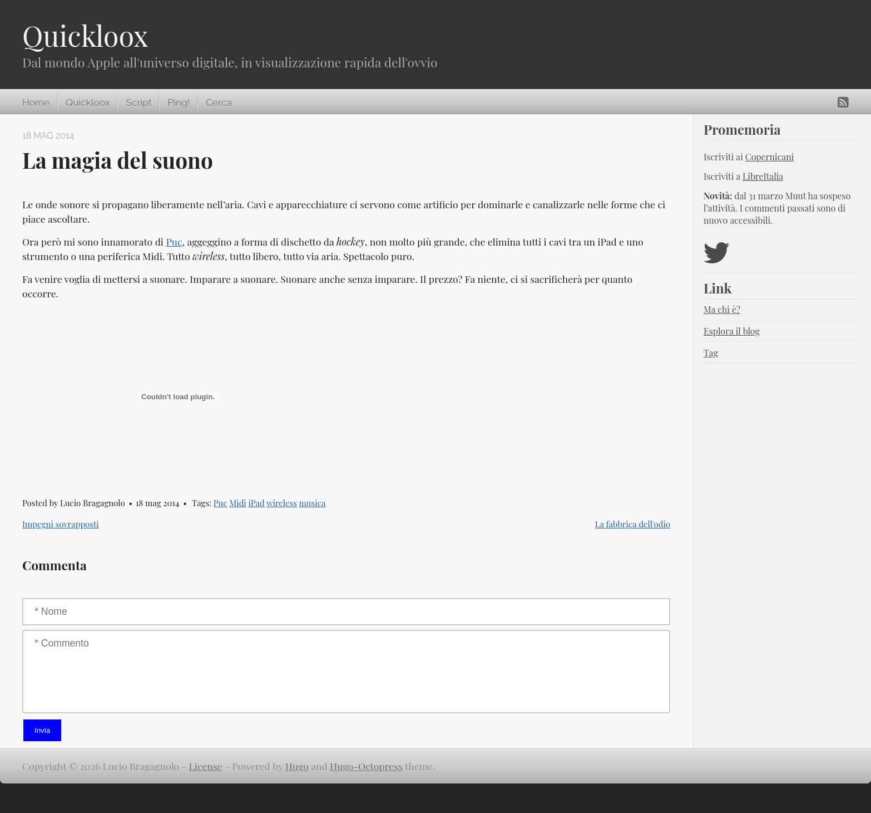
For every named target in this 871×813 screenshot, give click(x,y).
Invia (42, 730)
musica (312, 502)
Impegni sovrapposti (60, 524)
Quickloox (85, 35)
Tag (711, 353)
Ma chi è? (722, 309)
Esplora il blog (732, 331)
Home (36, 102)
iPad (256, 502)
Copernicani (769, 157)
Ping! (178, 102)
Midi (237, 502)
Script (138, 102)
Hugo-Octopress (366, 766)
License (205, 766)
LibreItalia (763, 176)
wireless (281, 502)
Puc (174, 241)
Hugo (297, 766)
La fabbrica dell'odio (632, 524)
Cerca (219, 102)
